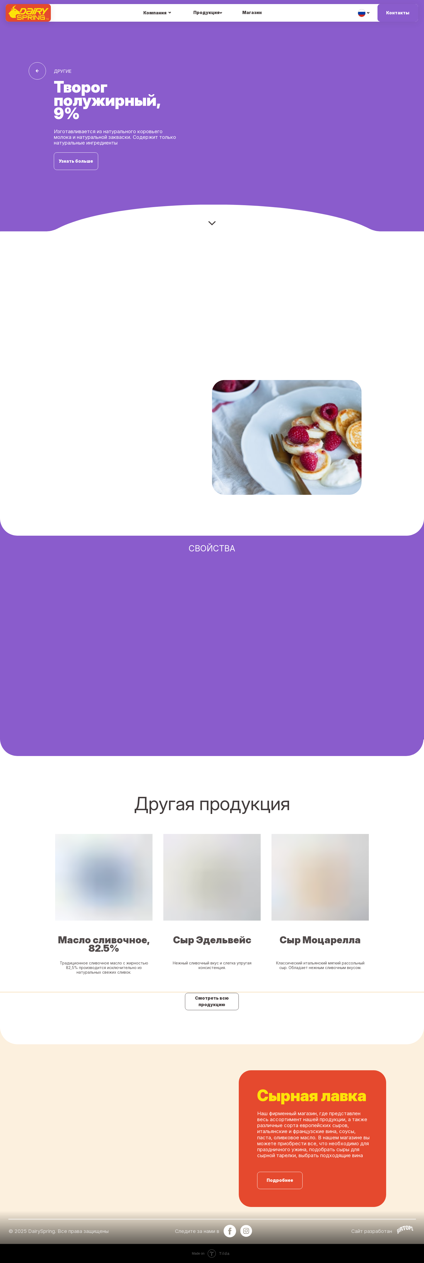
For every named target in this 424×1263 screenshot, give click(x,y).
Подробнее (280, 1180)
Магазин (252, 12)
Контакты (397, 12)
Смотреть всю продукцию (212, 1001)
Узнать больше (76, 161)
